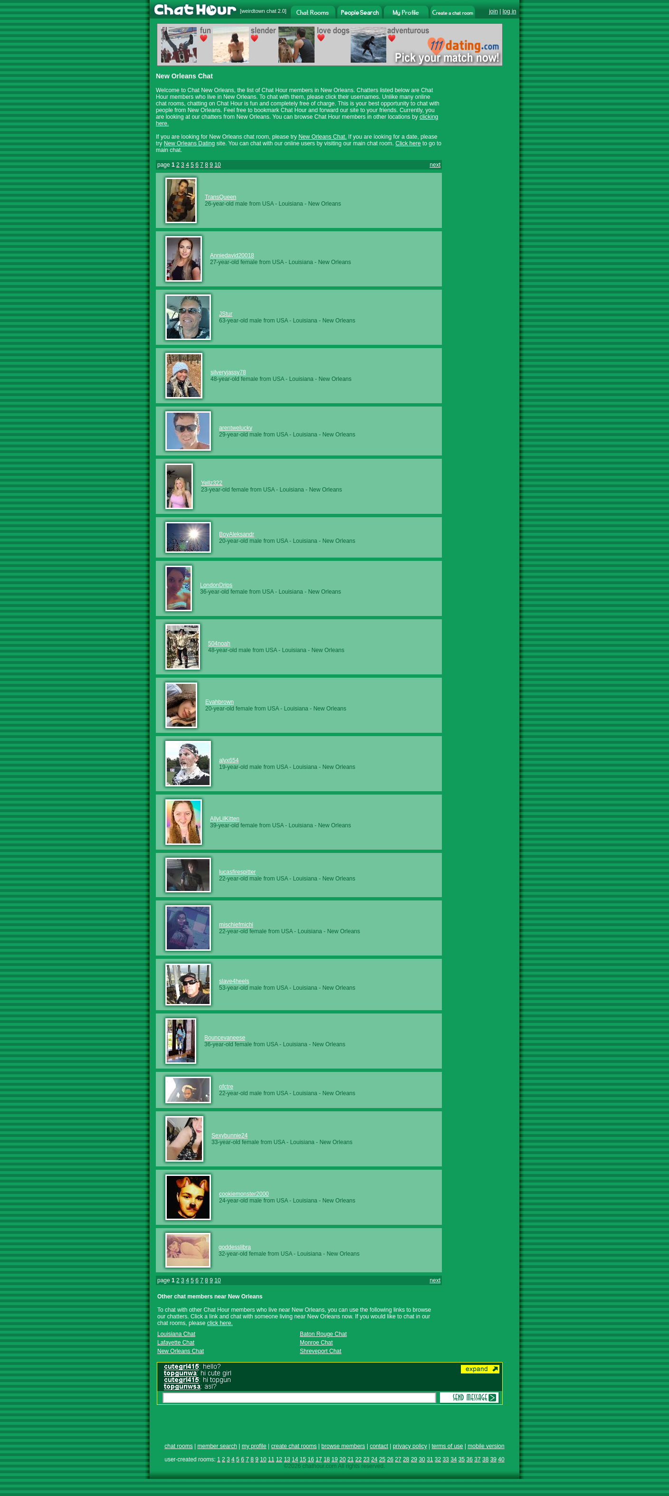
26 (390, 1459)
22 (358, 1459)
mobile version (486, 1446)
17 (318, 1459)
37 (477, 1459)
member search (217, 1446)
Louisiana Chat (176, 1334)
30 (422, 1459)
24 (374, 1459)
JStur (225, 314)
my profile (254, 1446)
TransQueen (220, 197)
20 (342, 1459)
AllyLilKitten (224, 818)
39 (493, 1459)
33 (445, 1459)
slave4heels (234, 981)
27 (398, 1459)
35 (462, 1459)
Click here (408, 143)
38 (485, 1459)
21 (350, 1459)
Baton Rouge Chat (323, 1334)
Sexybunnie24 (229, 1135)
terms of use (447, 1446)
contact (379, 1446)
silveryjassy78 (228, 372)
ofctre (226, 1086)
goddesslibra (235, 1247)
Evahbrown (219, 702)
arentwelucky (235, 428)
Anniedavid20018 (232, 255)
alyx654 (229, 760)
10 (217, 164)
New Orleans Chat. (322, 136)
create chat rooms (293, 1446)
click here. (220, 1323)
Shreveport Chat (320, 1351)
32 (438, 1459)
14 (295, 1459)
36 (470, 1459)
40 (501, 1459)
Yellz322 (211, 483)
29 (414, 1459)
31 (430, 1459)
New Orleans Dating (189, 143)
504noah (219, 643)
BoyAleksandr (236, 534)
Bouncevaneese (224, 1037)
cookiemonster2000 (244, 1194)
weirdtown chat (258, 11)
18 (327, 1459)
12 (279, 1459)
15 (303, 1459)
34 (453, 1459)
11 (271, 1459)
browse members (343, 1446)
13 (287, 1459)
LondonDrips (216, 585)
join (493, 11)
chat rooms (178, 1446)
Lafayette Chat (175, 1342)
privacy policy (410, 1446)
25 (382, 1459)
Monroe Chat (316, 1342)
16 (310, 1459)
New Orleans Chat (180, 1351)
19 (335, 1459)
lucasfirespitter (237, 872)
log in (509, 11)
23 (366, 1459)
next (435, 164)
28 (406, 1459)
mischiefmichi (236, 924)
